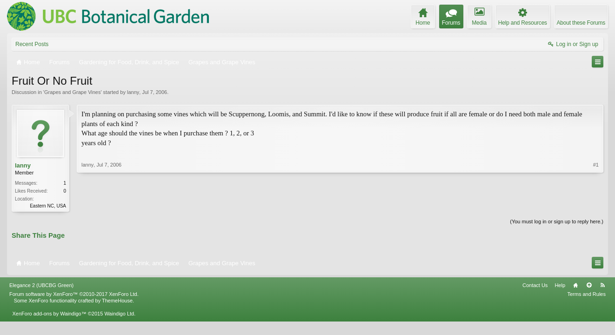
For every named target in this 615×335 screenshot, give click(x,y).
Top (589, 285)
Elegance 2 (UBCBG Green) (41, 285)
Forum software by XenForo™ (74, 294)
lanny (133, 92)
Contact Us (535, 285)
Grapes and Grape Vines (72, 92)
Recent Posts (31, 44)
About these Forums (581, 23)
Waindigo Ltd (119, 313)
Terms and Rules (586, 294)
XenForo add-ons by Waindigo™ (49, 313)
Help (560, 285)
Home (575, 285)
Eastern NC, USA (48, 205)
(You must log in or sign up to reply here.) (556, 221)
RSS (602, 285)
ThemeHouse (117, 300)
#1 (596, 165)
